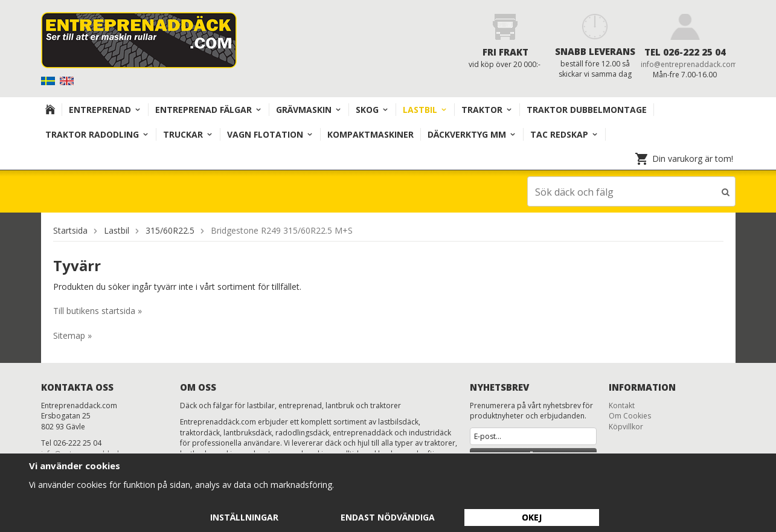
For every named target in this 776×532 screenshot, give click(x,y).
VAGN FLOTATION (270, 134)
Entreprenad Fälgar (208, 109)
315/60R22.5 (170, 230)
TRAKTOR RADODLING (97, 134)
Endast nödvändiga (388, 517)
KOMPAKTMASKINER (370, 134)
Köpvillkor (626, 426)
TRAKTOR (487, 109)
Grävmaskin (309, 109)
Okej (532, 517)
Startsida (70, 230)
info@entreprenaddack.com (689, 64)
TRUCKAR (188, 134)
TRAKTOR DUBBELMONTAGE (587, 109)
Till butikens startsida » (97, 310)
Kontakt (622, 405)
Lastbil (425, 109)
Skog (372, 109)
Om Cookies (630, 415)
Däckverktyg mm (472, 134)
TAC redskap (564, 134)
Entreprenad (105, 109)
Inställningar (244, 517)
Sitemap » (72, 335)
